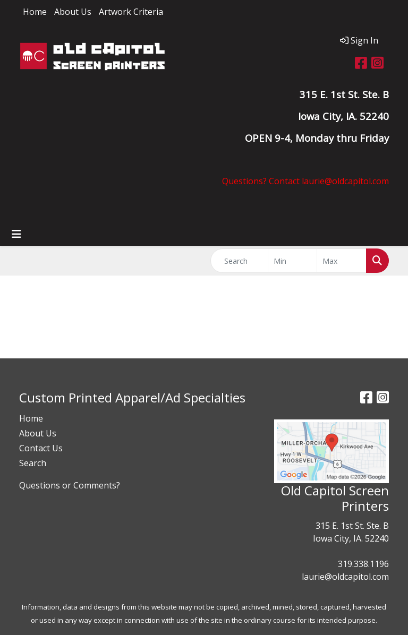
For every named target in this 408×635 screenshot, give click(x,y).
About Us (72, 12)
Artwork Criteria (131, 12)
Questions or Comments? (69, 485)
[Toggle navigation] (16, 234)
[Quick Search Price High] (342, 260)
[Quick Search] (239, 260)
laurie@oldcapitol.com (345, 576)
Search (32, 463)
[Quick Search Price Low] (293, 260)
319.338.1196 (363, 564)
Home (35, 12)
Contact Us (41, 448)
